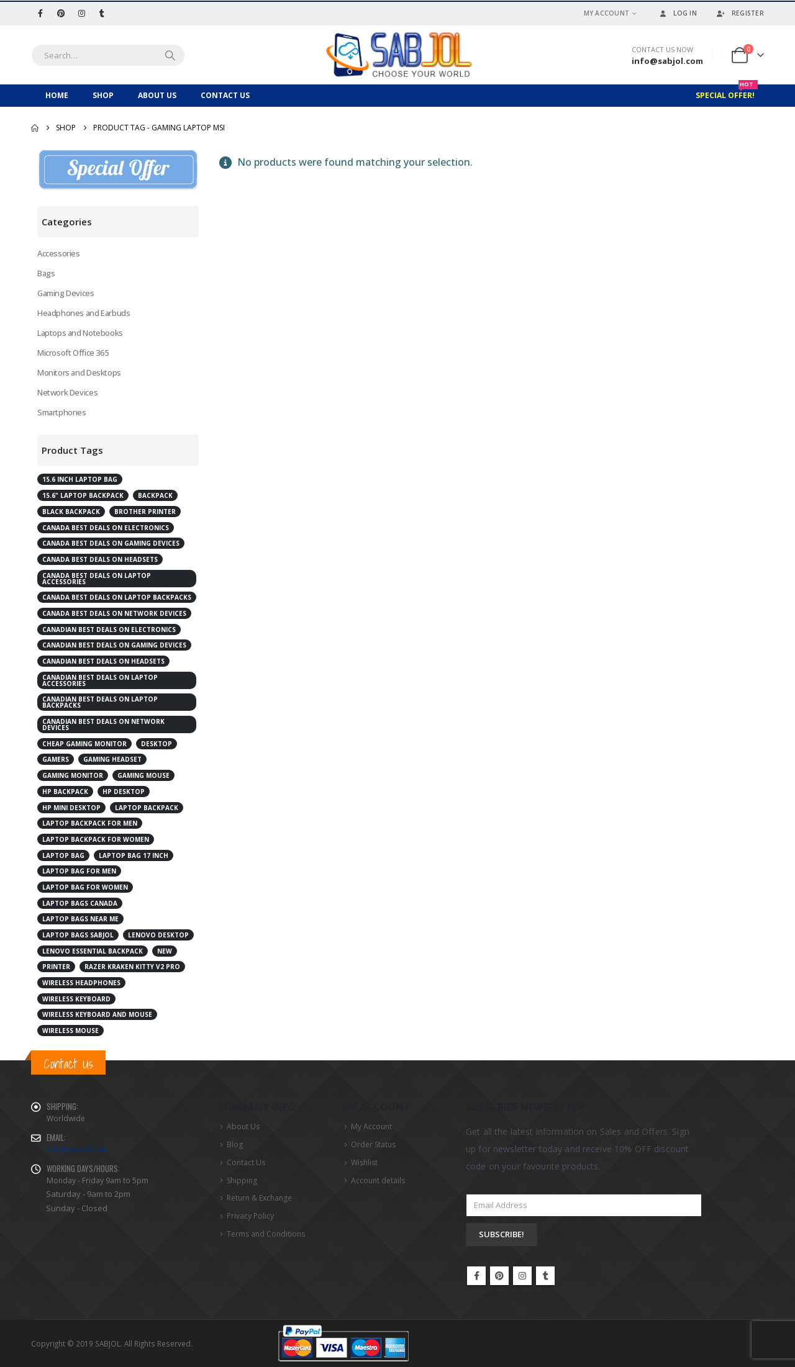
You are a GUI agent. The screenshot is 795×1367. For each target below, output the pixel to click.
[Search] (170, 55)
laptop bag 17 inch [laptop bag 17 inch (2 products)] (133, 855)
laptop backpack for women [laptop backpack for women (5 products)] (95, 839)
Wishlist (364, 1162)
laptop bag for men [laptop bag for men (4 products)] (79, 871)
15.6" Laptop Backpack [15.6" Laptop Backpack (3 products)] (83, 495)
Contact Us (225, 95)
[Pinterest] (61, 13)
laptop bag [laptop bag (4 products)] (63, 855)
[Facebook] (40, 13)
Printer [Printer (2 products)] (56, 966)
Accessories (58, 253)
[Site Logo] (397, 55)
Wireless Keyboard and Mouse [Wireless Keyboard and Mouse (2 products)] (97, 1014)
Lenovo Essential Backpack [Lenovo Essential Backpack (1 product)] (92, 951)
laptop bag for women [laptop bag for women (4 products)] (85, 887)
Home (56, 95)
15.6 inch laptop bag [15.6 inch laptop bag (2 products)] (79, 479)
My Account (607, 13)
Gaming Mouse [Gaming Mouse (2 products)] (143, 775)
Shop (103, 95)
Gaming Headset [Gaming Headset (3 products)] (112, 759)
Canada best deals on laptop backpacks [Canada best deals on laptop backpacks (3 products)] (116, 597)
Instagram (522, 1275)
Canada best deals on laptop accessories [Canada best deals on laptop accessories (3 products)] (96, 578)
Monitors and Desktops (79, 372)
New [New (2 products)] (164, 951)
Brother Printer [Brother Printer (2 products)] (145, 511)
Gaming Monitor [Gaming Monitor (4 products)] (72, 775)
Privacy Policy (250, 1216)
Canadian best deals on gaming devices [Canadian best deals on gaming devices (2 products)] (114, 645)
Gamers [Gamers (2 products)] (55, 759)
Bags (46, 273)
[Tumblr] (102, 13)
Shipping (242, 1180)
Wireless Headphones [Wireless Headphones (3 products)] (81, 982)
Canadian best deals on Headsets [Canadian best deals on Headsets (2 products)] (103, 661)
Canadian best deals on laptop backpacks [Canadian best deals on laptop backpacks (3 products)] (100, 702)
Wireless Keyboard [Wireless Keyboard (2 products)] (76, 999)
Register (740, 13)
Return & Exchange (259, 1198)
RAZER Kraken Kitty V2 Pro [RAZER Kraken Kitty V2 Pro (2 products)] (132, 966)
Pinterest (499, 1275)
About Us (157, 95)
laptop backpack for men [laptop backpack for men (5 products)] (89, 823)
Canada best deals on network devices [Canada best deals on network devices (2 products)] (114, 613)
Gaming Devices (65, 293)
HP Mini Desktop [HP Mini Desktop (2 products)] (71, 807)
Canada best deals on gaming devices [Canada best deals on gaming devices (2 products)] (110, 543)
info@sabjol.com (77, 1149)
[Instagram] (81, 13)
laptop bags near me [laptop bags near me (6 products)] (80, 918)
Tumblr (545, 1275)
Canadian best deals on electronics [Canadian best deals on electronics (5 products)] (109, 629)
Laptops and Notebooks (80, 332)
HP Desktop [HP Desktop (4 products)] (123, 791)
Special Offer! (727, 92)
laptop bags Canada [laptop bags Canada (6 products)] (79, 903)
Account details (378, 1180)
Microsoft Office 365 (72, 352)
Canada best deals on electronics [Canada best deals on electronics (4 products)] (105, 527)
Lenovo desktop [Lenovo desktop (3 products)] (158, 935)
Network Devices (67, 392)
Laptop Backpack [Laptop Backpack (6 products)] (146, 807)
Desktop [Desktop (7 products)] (156, 743)
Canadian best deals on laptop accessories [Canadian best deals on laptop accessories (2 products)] (100, 680)
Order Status (373, 1144)
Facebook (476, 1275)
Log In (677, 13)
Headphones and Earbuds (83, 312)
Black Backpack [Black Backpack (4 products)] (71, 511)
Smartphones (61, 412)
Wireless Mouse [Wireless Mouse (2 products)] (70, 1030)
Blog (235, 1144)
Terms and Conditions (266, 1234)
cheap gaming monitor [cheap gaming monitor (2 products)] (84, 743)
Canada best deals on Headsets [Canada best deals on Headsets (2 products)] (100, 559)
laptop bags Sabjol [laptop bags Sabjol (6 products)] (78, 935)
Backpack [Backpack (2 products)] (155, 495)
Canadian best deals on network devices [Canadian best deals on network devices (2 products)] (103, 724)
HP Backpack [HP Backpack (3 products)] (65, 791)
